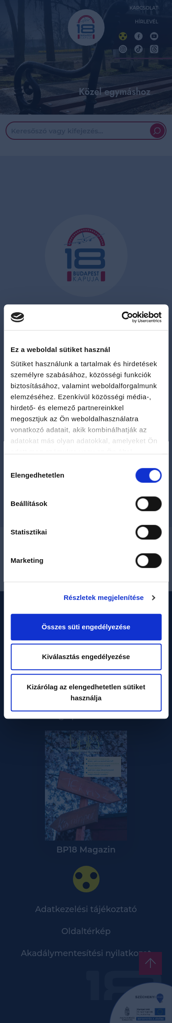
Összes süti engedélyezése (86, 627)
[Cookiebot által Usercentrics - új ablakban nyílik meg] (122, 317)
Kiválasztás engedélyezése (86, 656)
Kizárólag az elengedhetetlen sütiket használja (86, 692)
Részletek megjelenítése (104, 597)
